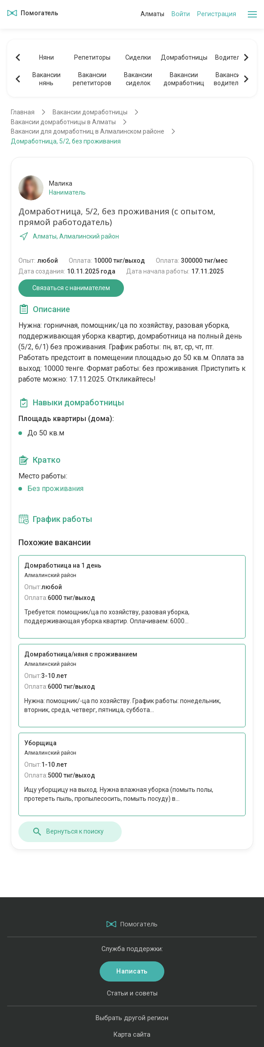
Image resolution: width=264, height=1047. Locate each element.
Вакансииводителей (230, 79)
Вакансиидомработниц (183, 79)
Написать (131, 971)
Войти (181, 14)
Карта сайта (132, 1034)
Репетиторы (92, 57)
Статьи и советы (132, 993)
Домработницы (184, 57)
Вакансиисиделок (138, 79)
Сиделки (138, 57)
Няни (46, 57)
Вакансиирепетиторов (92, 79)
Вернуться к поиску (68, 831)
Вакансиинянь (46, 79)
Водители (229, 57)
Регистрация (216, 14)
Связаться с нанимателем (71, 287)
